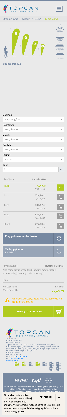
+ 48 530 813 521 (16, 358)
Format (6, 155)
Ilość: (5, 165)
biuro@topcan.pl (20, 356)
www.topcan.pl (12, 360)
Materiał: (7, 115)
